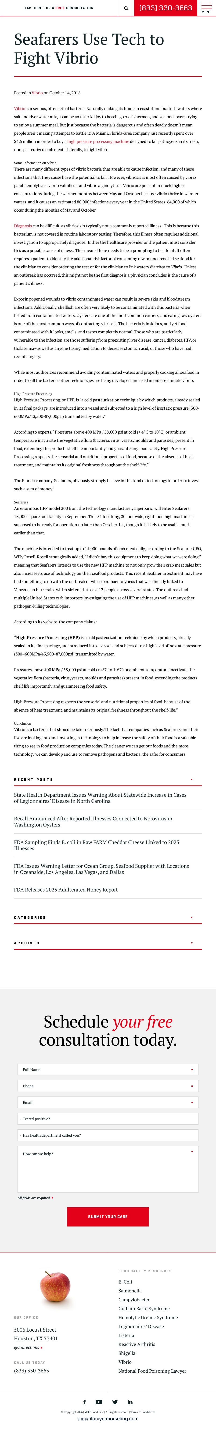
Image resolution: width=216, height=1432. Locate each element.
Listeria (126, 1335)
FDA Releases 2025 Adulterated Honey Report (66, 889)
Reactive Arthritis (137, 1344)
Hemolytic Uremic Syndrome (148, 1317)
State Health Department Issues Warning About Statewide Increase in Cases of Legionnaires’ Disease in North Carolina (100, 797)
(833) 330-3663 (165, 8)
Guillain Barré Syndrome (144, 1309)
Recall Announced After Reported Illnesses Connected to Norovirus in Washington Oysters (93, 821)
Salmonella (130, 1291)
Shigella (127, 1353)
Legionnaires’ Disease (141, 1326)
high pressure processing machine (98, 141)
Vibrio (37, 92)
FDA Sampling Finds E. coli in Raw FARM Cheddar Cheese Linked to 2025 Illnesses (96, 845)
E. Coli (125, 1282)
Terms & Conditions (142, 1412)
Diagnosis (23, 226)
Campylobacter (134, 1300)
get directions (26, 1347)
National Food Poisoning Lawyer (152, 1371)
